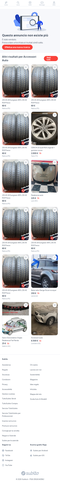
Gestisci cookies (8, 394)
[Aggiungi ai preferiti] (26, 67)
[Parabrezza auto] (44, 182)
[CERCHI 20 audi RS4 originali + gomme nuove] (44, 134)
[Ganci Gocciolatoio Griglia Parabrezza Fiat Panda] (15, 324)
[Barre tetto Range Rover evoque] (44, 277)
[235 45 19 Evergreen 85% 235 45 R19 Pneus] (15, 87)
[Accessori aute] (44, 324)
